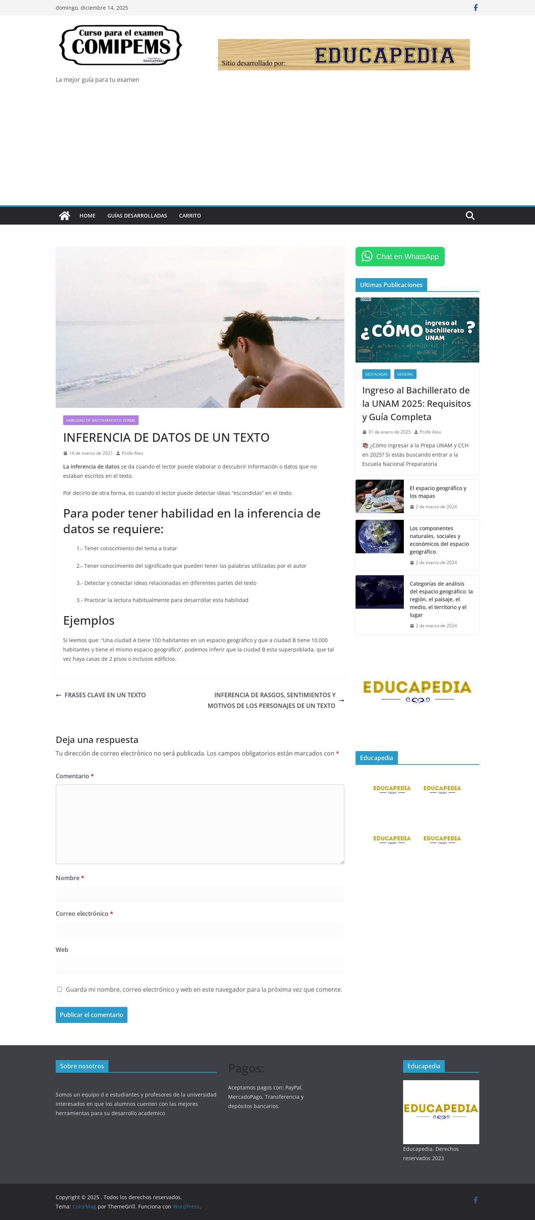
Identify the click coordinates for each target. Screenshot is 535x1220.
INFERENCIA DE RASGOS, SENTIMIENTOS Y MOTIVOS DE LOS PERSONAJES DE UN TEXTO (276, 700)
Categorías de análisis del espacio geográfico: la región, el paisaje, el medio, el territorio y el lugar (441, 599)
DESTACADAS (376, 374)
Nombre (70, 878)
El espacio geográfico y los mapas (438, 492)
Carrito (190, 215)
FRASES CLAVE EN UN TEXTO (101, 695)
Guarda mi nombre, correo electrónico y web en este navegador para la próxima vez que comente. (204, 989)
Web (62, 950)
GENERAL (405, 374)
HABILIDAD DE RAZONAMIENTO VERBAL (101, 420)
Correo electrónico (84, 914)
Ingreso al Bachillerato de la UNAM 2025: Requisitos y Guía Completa (416, 403)
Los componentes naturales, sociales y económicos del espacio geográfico (439, 540)
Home (87, 215)
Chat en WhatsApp (407, 256)
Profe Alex (132, 453)
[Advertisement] (267, 149)
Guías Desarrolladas (137, 215)
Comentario (75, 776)
